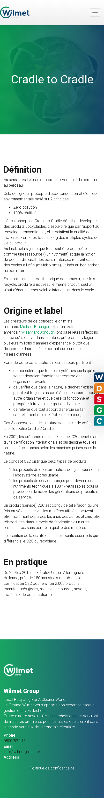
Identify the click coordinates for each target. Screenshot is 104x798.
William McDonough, (38, 332)
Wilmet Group (15, 12)
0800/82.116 (15, 741)
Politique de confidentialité (52, 768)
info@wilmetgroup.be (22, 751)
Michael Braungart (35, 326)
